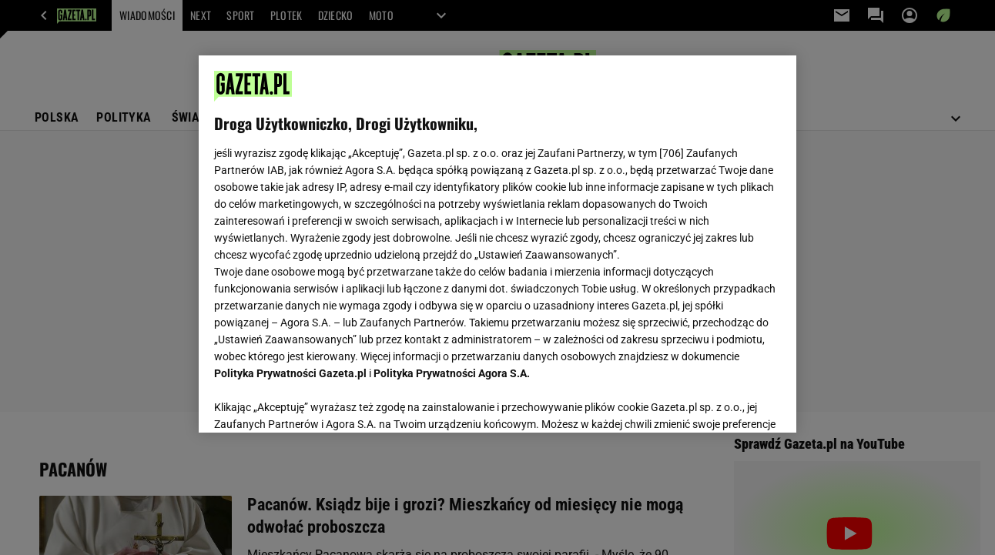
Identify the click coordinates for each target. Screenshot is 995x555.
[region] (497, 244)
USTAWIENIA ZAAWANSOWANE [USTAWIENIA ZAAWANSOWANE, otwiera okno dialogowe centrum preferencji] (315, 402)
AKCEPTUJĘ (728, 402)
